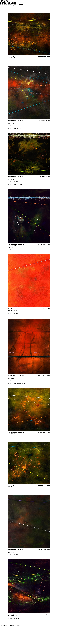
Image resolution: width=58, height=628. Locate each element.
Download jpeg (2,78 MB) (44, 176)
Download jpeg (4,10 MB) (44, 56)
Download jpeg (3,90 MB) (44, 485)
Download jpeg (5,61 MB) (44, 308)
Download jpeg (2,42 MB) (44, 614)
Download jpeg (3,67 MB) (44, 432)
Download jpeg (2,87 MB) (44, 120)
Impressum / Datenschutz (15, 625)
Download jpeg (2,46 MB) (44, 375)
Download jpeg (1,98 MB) (44, 244)
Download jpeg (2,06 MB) (44, 549)
